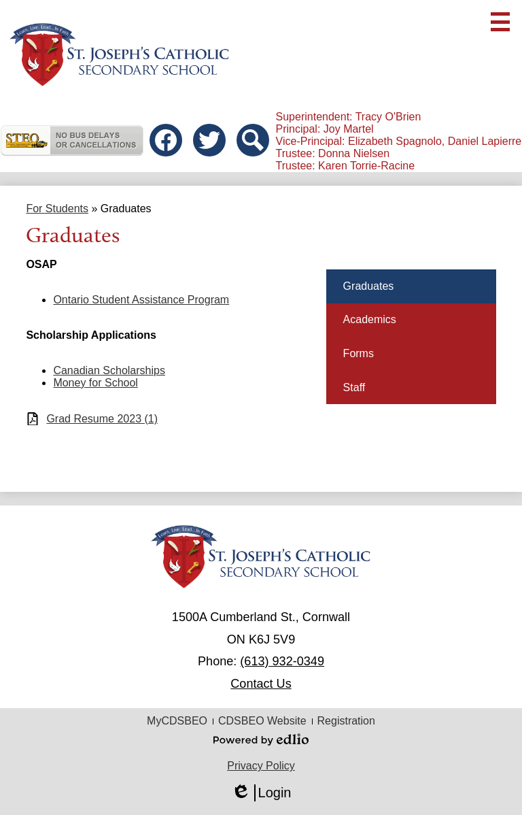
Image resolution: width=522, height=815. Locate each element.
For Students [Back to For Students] (57, 208)
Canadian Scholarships (109, 370)
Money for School (95, 382)
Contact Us (260, 684)
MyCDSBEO (177, 721)
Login (261, 792)
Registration (346, 721)
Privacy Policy (261, 765)
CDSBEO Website (262, 721)
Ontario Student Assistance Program (141, 299)
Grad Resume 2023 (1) (102, 419)
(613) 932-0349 (282, 661)
